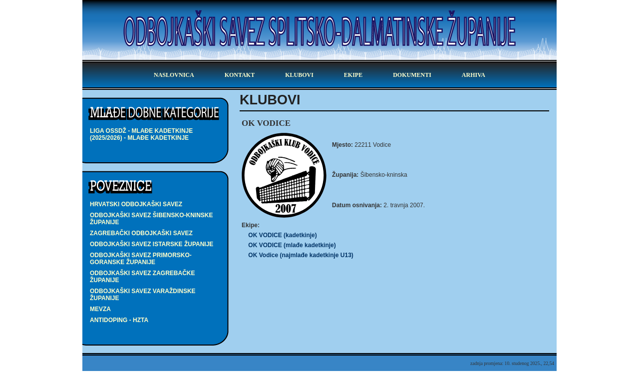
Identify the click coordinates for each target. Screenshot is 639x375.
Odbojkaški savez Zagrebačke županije (142, 277)
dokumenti (412, 74)
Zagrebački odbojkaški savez (141, 233)
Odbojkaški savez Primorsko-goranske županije (141, 259)
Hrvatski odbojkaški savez (136, 204)
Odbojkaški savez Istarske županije (151, 244)
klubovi (299, 74)
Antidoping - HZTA (119, 320)
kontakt (240, 74)
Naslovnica (174, 74)
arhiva (473, 74)
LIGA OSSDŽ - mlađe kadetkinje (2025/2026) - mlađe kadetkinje (141, 134)
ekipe (353, 74)
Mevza (100, 309)
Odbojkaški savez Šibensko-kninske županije (151, 219)
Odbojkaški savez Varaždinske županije (143, 295)
